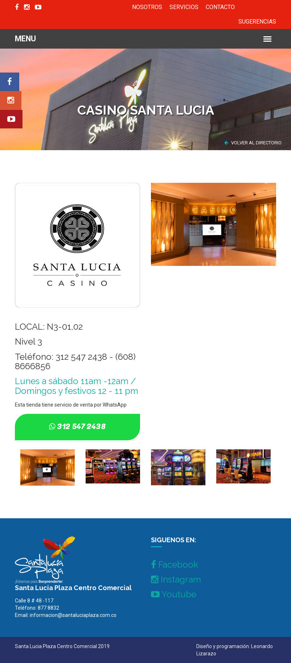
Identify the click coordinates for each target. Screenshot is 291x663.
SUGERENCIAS (257, 21)
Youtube (173, 594)
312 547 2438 (81, 426)
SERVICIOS (183, 7)
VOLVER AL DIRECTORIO (253, 142)
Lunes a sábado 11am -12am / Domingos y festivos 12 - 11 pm (76, 386)
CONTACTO (220, 7)
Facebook (174, 564)
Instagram (176, 579)
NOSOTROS (147, 7)
